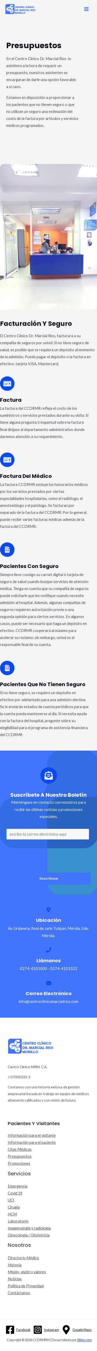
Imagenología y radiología (29, 1228)
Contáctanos (19, 1293)
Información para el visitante (32, 1135)
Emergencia (17, 1186)
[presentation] (45, 855)
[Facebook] (18, 1329)
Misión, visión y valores (27, 1272)
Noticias (15, 1279)
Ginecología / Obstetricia (29, 1235)
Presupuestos (20, 1156)
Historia (14, 1265)
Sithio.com (84, 1340)
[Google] (77, 1329)
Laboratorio (18, 1221)
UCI (11, 1200)
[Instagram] (46, 1329)
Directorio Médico (23, 1258)
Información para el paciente (32, 1142)
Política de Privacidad (26, 1286)
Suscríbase (48, 878)
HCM (12, 1214)
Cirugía (14, 1207)
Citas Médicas (20, 1149)
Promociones (19, 1163)
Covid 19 (15, 1193)
